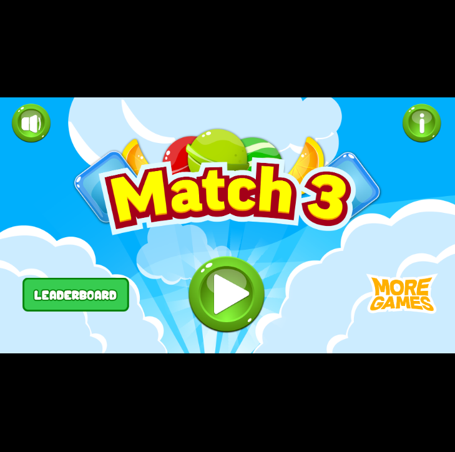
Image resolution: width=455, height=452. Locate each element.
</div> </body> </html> (227, 226)
